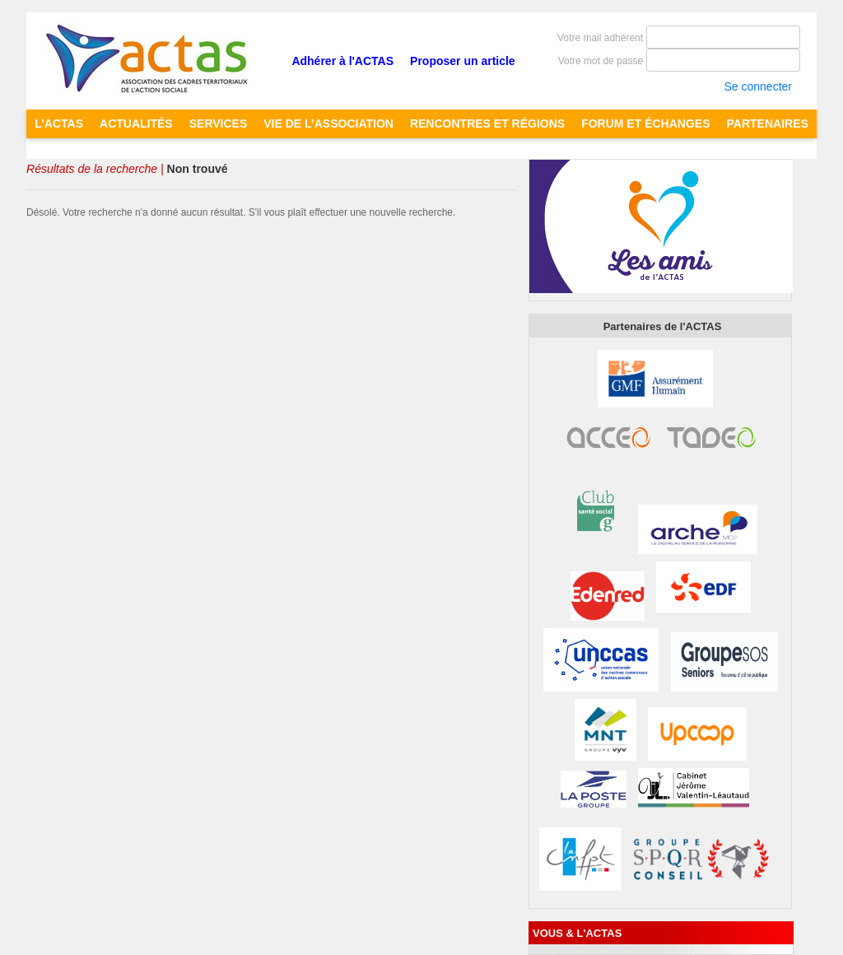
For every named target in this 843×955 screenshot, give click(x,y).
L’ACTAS (59, 123)
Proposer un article (462, 61)
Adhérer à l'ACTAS (342, 61)
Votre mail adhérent (600, 38)
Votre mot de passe (600, 61)
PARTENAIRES (767, 123)
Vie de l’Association (328, 123)
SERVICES (218, 123)
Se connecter (758, 86)
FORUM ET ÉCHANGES (645, 123)
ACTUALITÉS (136, 123)
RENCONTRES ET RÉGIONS (487, 123)
